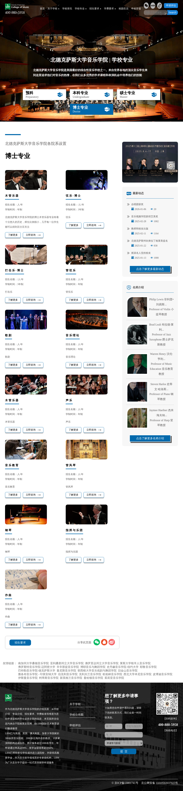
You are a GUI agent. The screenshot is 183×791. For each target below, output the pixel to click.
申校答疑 (136, 8)
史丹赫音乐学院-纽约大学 (122, 666)
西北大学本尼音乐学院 (137, 674)
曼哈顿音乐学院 (93, 677)
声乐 (69, 400)
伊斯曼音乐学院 (28, 677)
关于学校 (53, 8)
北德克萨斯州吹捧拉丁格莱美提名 (147, 240)
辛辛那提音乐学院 (68, 666)
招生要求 (95, 8)
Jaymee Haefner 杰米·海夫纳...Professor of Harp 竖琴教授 (161, 418)
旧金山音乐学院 (128, 670)
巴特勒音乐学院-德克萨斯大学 (36, 670)
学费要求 (110, 8)
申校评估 (75, 725)
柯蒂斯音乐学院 (49, 677)
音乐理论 (73, 335)
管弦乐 (71, 270)
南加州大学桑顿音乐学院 (33, 663)
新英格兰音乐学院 (71, 677)
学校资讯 (67, 8)
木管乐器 (12, 195)
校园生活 (123, 8)
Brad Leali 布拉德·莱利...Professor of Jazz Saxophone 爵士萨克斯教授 (161, 334)
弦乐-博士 (73, 195)
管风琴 (71, 465)
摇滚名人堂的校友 (139, 253)
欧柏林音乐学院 (112, 674)
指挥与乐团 (74, 530)
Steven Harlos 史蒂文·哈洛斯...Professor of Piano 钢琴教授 (161, 392)
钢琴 (8, 530)
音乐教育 (12, 465)
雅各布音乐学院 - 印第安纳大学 (37, 674)
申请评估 (171, 5)
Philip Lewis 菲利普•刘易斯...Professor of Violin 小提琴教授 (161, 307)
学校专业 (81, 8)
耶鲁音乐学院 (148, 666)
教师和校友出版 (137, 228)
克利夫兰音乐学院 (90, 674)
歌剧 (8, 335)
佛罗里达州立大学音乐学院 (102, 663)
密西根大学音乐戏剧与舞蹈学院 (97, 670)
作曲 (8, 595)
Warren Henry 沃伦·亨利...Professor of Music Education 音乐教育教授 (161, 363)
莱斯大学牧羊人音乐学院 (135, 663)
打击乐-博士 (14, 270)
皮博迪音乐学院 (162, 674)
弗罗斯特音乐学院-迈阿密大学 (36, 666)
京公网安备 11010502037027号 (159, 782)
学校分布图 (76, 714)
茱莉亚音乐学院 (114, 677)
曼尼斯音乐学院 (66, 670)
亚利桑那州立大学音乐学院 (67, 663)
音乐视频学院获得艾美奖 (142, 216)
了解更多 (13, 235)
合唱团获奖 (135, 204)
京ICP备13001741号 (126, 782)
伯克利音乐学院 (68, 674)
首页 (42, 8)
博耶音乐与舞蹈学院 (92, 666)
